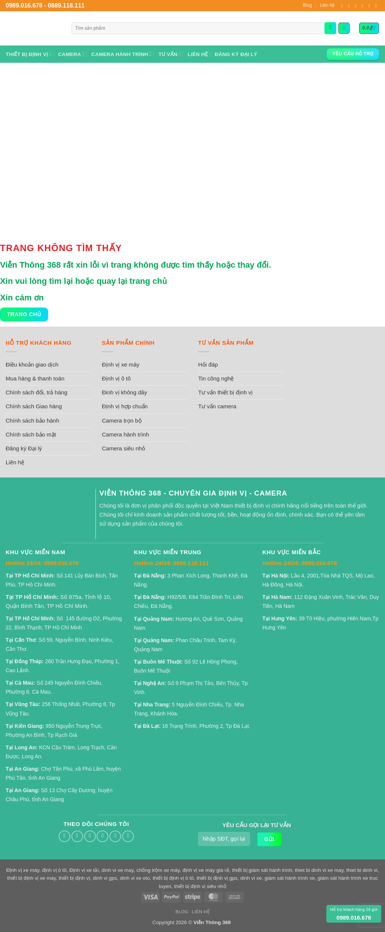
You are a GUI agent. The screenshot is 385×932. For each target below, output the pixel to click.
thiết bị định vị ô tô (173, 878)
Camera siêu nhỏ (123, 448)
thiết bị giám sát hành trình (262, 870)
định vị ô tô (54, 870)
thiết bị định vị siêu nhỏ (200, 886)
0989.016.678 (24, 5)
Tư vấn (169, 54)
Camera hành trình (121, 54)
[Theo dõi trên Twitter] (349, 5)
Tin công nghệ (215, 378)
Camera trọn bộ (122, 420)
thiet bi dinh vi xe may (319, 870)
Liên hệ (327, 5)
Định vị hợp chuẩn (125, 406)
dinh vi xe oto (135, 878)
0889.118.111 (66, 5)
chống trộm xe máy (158, 870)
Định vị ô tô (116, 378)
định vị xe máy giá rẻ (205, 870)
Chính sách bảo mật (31, 434)
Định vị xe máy (120, 364)
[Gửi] (330, 28)
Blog (307, 5)
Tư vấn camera (217, 406)
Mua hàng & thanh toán (35, 378)
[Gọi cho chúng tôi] (362, 5)
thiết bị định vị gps (217, 878)
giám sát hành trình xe (290, 878)
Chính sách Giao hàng (34, 406)
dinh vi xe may (117, 870)
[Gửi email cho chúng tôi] (355, 5)
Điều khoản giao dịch (32, 364)
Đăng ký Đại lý (236, 54)
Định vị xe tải (84, 870)
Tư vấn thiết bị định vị (225, 392)
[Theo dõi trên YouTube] (376, 5)
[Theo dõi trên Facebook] (342, 5)
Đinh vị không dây (124, 392)
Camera (71, 54)
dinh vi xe (251, 878)
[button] (344, 28)
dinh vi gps (105, 878)
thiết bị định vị (74, 878)
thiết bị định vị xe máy (31, 878)
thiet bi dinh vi (361, 870)
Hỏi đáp (208, 364)
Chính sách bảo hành (32, 420)
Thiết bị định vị (29, 54)
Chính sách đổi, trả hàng (36, 392)
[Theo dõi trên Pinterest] (369, 5)
